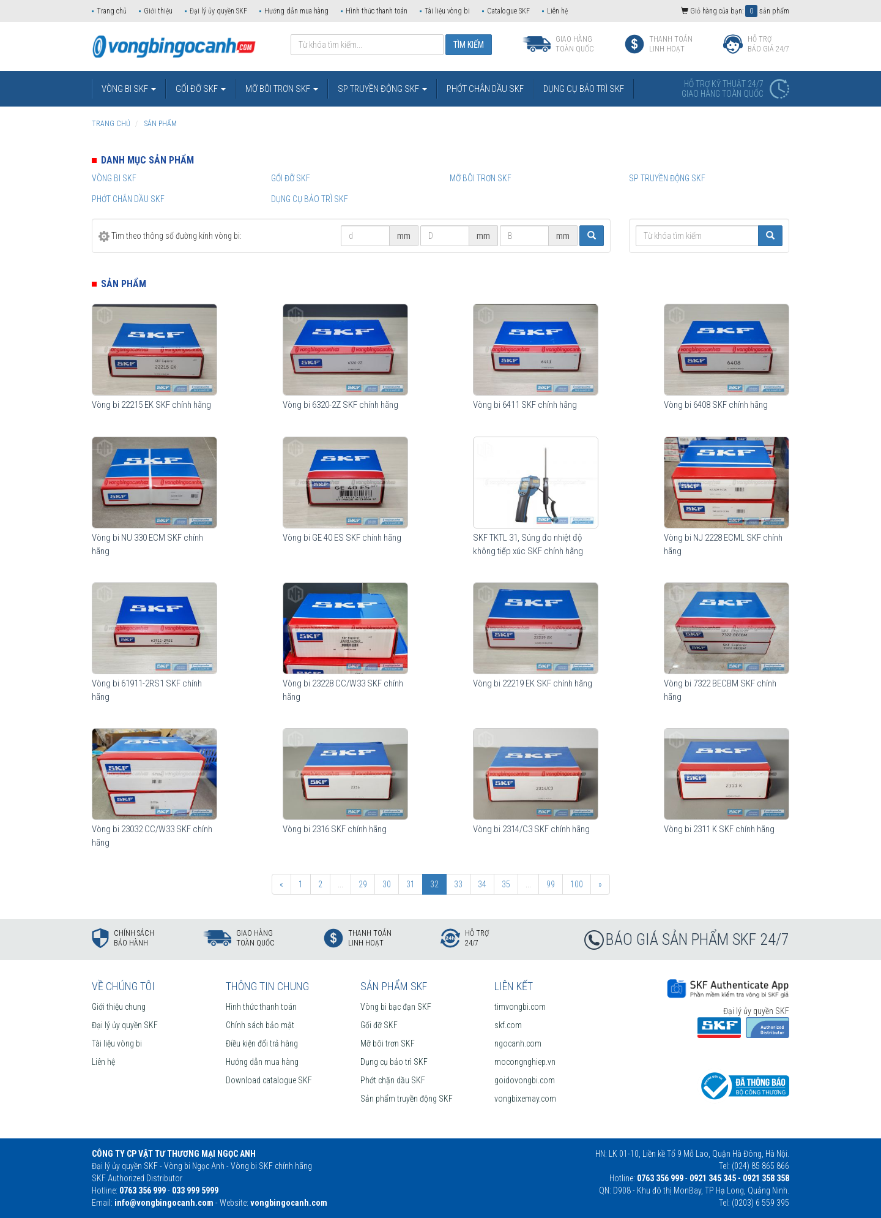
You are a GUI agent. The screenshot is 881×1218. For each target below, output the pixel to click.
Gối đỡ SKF (290, 178)
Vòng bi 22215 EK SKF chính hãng (151, 404)
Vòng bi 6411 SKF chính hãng (525, 404)
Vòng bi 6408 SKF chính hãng (716, 404)
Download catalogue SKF (269, 1080)
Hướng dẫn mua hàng (296, 11)
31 (410, 884)
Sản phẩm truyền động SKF (406, 1098)
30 (386, 884)
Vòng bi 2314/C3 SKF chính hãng (531, 829)
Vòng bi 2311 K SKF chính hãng (719, 829)
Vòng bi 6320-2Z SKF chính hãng (340, 404)
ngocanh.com (517, 1043)
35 (506, 884)
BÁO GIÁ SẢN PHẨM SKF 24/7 (697, 939)
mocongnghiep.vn (525, 1062)
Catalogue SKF (508, 11)
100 (576, 884)
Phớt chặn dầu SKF (392, 1080)
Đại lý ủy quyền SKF (218, 11)
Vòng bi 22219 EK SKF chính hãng (532, 683)
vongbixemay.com (525, 1098)
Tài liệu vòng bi (447, 11)
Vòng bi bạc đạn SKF (395, 1007)
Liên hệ (557, 11)
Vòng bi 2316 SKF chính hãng (335, 829)
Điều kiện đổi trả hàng (262, 1043)
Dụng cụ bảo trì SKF (309, 199)
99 (550, 884)
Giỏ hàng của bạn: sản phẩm (735, 11)
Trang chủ (112, 11)
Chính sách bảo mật (260, 1025)
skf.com (508, 1025)
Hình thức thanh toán (376, 11)
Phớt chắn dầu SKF (128, 199)
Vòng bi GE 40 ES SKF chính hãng (342, 537)
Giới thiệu (158, 11)
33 (458, 884)
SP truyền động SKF (667, 178)
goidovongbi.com (524, 1080)
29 (363, 884)
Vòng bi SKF (114, 178)
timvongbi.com (520, 1007)
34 (482, 884)
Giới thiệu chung (119, 1007)
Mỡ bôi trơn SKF (480, 178)
